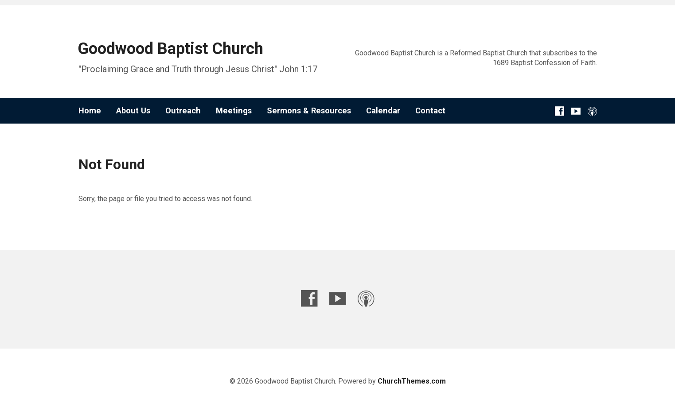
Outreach (183, 111)
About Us (133, 111)
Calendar (383, 111)
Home (89, 111)
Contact (430, 111)
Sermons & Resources (309, 111)
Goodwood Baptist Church (170, 48)
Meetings (234, 111)
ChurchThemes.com (412, 381)
